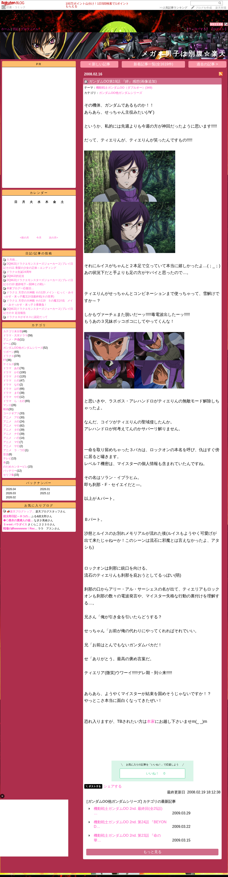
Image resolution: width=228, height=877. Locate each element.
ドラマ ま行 (11, 392)
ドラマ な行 (11, 384)
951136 (216, 24)
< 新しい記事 (99, 64)
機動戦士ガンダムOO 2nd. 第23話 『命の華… (127, 838)
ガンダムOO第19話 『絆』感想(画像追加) (123, 81)
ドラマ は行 (11, 388)
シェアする (113, 786)
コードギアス (11, 413)
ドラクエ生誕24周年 (19, 272)
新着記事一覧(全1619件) (153, 64)
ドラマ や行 (11, 397)
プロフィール (29, 29)
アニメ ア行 (11, 417)
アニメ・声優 (11, 339)
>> (173, 7)
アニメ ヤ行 (11, 446)
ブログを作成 (203, 7)
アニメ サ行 (11, 425)
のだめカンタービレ (15, 466)
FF (5, 360)
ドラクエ (8, 356)
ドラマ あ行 (11, 368)
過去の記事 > (207, 64)
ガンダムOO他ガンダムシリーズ (23, 347)
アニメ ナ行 (11, 433)
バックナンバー (39, 483)
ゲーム (7, 343)
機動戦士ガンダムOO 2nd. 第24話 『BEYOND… (130, 824)
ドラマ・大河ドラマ (15, 335)
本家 (151, 721)
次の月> (53, 237)
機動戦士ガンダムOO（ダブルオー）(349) (124, 87)
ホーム (5, 29)
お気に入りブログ (38, 505)
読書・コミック (15, 7)
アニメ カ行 (11, 421)
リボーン (8, 351)
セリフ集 (8, 474)
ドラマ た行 (11, 380)
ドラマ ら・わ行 (14, 401)
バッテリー (10, 470)
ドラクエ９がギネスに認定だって (27, 317)
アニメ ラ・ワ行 (14, 450)
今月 (38, 237)
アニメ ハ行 (11, 438)
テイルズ (8, 364)
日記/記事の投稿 (39, 253)
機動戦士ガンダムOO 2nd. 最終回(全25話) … (128, 811)
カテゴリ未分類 (12, 331)
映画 (6, 409)
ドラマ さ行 (11, 376)
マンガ (7, 405)
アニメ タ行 (11, 429)
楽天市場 (220, 7)
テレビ (7, 458)
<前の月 (24, 237)
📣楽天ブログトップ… (21, 511)
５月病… (12, 259)
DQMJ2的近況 (15, 276)
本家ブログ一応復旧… (20, 288)
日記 (15, 29)
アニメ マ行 (11, 442)
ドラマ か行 (11, 372)
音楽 (6, 454)
